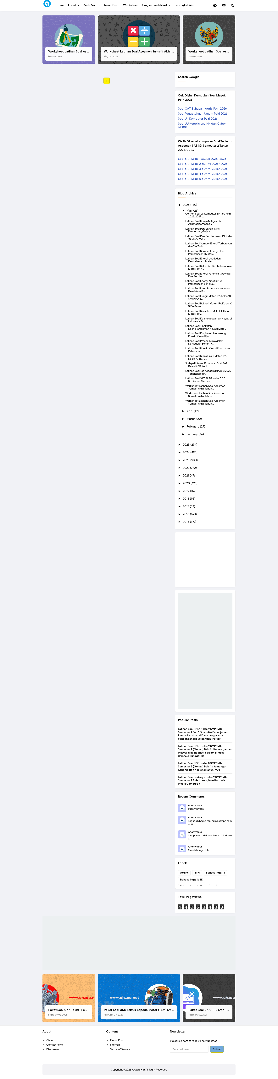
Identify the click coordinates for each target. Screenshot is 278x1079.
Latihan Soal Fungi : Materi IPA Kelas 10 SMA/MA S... (208, 297)
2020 (187, 483)
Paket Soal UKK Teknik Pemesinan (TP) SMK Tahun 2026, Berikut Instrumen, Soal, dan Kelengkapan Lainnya (70, 1012)
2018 (186, 499)
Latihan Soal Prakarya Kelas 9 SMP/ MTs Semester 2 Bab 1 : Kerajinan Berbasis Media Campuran (202, 780)
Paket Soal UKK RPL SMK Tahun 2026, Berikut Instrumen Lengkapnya (210, 1012)
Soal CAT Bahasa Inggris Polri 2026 (202, 109)
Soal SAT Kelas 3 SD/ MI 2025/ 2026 (203, 169)
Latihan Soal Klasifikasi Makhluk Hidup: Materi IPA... (208, 312)
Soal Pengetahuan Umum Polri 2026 (202, 114)
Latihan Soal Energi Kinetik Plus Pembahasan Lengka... (203, 282)
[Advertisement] (205, 651)
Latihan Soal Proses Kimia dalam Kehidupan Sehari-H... (204, 342)
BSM (197, 872)
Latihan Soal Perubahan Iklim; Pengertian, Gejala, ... (202, 230)
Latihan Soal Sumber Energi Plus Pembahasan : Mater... (204, 252)
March (191, 419)
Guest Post (117, 1040)
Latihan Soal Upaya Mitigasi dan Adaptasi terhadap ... (203, 222)
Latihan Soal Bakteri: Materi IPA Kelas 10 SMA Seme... (208, 305)
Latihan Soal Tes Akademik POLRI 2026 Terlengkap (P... (208, 372)
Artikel (184, 872)
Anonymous (195, 805)
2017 (186, 506)
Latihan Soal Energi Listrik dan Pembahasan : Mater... (203, 260)
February (193, 426)
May (189, 211)
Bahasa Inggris (215, 872)
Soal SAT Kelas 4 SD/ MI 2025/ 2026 (203, 174)
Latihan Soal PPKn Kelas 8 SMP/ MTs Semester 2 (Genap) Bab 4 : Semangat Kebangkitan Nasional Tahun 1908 (202, 766)
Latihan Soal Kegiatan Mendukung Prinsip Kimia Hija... (205, 335)
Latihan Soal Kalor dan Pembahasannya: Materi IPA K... (208, 267)
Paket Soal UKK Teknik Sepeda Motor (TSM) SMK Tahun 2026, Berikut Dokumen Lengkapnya (140, 1012)
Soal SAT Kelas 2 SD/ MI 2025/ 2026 (202, 164)
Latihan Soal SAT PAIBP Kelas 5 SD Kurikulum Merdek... (205, 380)
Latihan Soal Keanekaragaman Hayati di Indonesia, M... (208, 320)
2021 (186, 475)
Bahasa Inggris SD (191, 879)
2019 (186, 491)
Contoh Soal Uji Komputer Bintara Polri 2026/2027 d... (208, 215)
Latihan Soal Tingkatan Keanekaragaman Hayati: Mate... (205, 327)
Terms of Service (120, 1049)
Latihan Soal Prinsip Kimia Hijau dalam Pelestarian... (207, 350)
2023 (186, 460)
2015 (186, 522)
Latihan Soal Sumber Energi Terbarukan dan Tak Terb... (208, 245)
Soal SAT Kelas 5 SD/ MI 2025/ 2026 (203, 179)
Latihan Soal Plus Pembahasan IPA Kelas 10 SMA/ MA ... (208, 237)
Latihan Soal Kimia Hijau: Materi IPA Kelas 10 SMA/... (205, 357)
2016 (186, 514)
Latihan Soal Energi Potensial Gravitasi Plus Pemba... (208, 275)
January (192, 434)
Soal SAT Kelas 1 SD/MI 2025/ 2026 (202, 159)
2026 (186, 205)
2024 (186, 452)
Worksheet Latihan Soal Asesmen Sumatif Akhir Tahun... (205, 387)
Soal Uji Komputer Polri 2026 (198, 119)
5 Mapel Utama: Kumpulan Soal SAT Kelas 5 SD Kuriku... (206, 365)
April (190, 411)
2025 (186, 445)
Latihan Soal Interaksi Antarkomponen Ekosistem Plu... (208, 290)
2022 (186, 468)
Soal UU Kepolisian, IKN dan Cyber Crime (202, 125)
